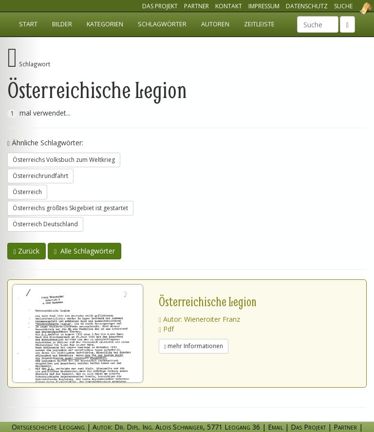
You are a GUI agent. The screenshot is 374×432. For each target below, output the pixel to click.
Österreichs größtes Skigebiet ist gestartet (70, 208)
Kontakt (228, 6)
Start (28, 24)
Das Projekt (160, 6)
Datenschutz (307, 6)
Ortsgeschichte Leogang (353, 8)
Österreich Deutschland (45, 224)
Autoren (215, 24)
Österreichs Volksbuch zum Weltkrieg (64, 160)
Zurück (26, 250)
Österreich (27, 192)
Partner (196, 6)
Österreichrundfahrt (40, 176)
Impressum (264, 6)
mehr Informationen (193, 346)
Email (275, 427)
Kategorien (105, 24)
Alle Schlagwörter (84, 250)
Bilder (62, 24)
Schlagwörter (162, 24)
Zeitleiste (259, 24)
